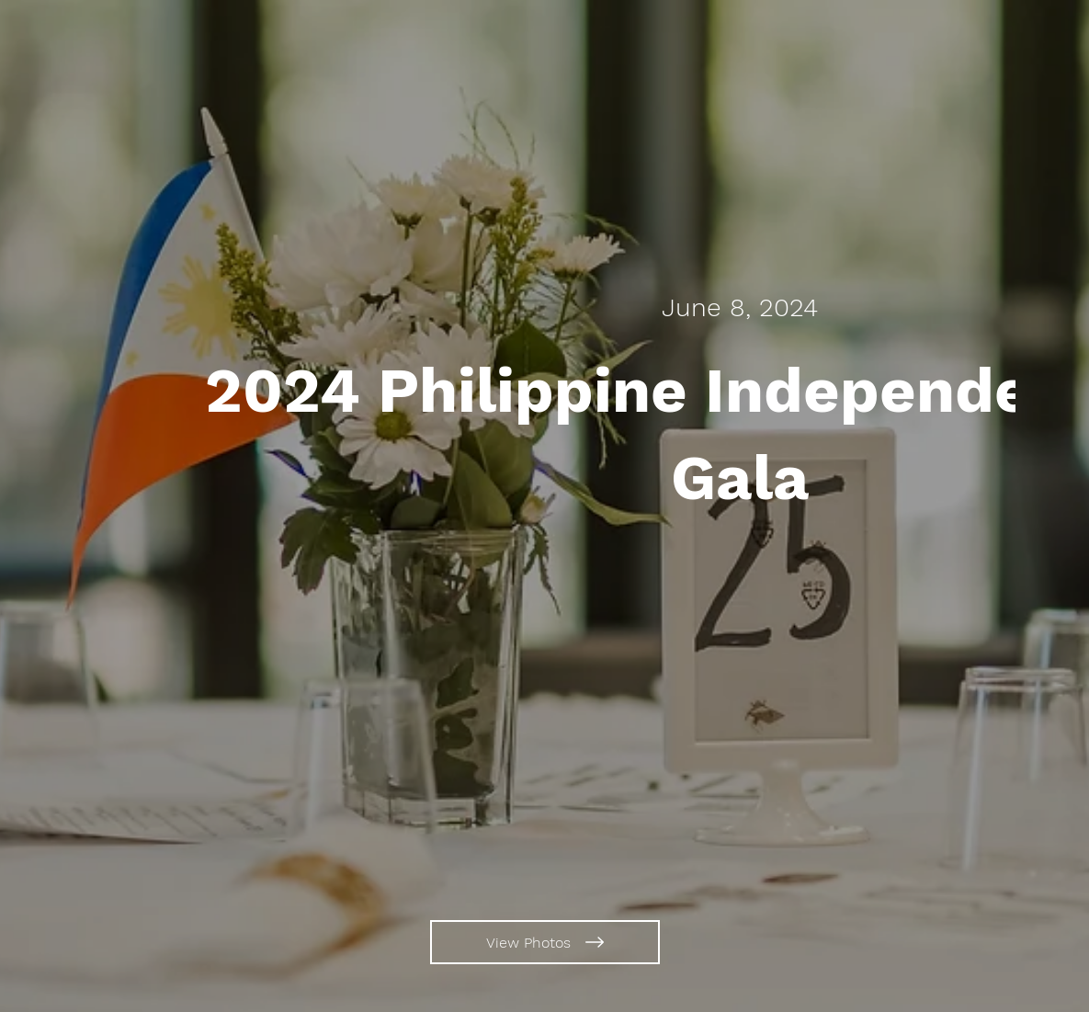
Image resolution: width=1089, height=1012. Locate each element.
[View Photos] (545, 942)
